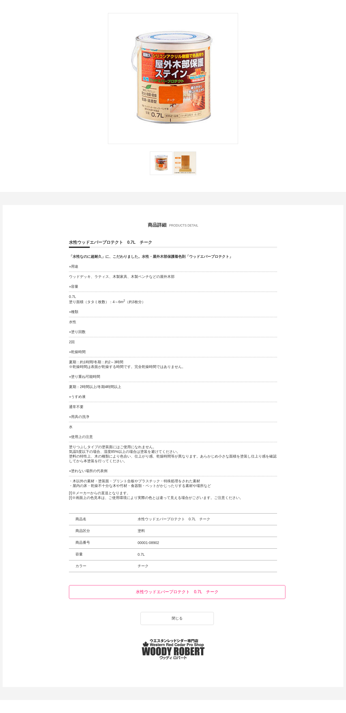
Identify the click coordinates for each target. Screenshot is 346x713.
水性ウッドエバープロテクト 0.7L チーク (177, 592)
